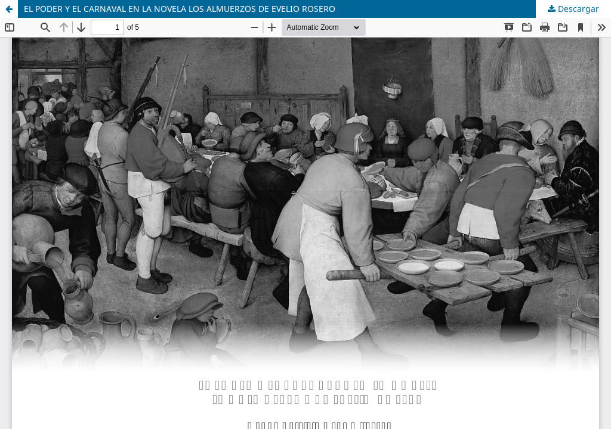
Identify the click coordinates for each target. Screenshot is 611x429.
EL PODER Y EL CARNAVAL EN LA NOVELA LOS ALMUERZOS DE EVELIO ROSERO (179, 8)
